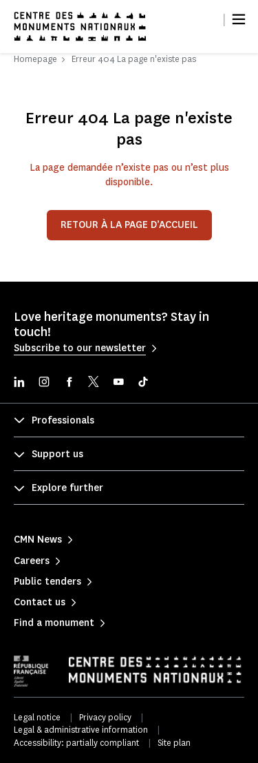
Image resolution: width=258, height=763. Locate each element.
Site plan (174, 743)
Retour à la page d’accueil (129, 224)
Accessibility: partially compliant (76, 743)
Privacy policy (105, 717)
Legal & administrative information (81, 729)
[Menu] (238, 19)
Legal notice (37, 717)
